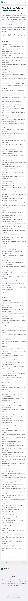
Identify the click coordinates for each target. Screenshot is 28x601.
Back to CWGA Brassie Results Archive (10, 558)
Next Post (24, 562)
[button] (26, 568)
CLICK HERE (18, 585)
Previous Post (4, 562)
